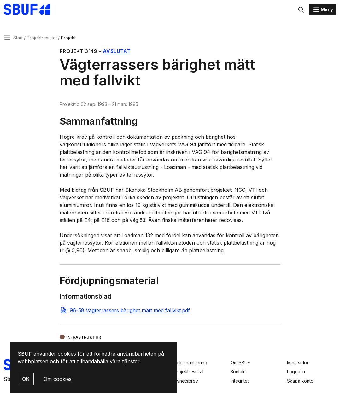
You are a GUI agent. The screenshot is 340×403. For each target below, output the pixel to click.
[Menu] (322, 10)
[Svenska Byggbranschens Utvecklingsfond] (33, 10)
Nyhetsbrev (186, 380)
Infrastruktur (84, 338)
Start (18, 39)
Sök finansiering (190, 362)
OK (26, 379)
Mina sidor (297, 362)
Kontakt (238, 371)
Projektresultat (42, 39)
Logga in (296, 371)
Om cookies (58, 379)
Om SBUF (240, 362)
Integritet (240, 380)
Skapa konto (300, 380)
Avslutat (117, 53)
